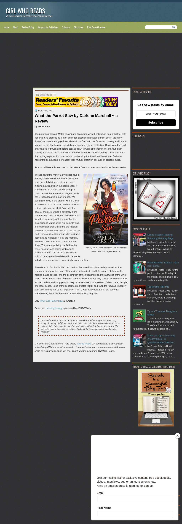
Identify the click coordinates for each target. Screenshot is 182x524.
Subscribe (156, 122)
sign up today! (84, 343)
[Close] (177, 435)
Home (6, 27)
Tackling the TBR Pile (158, 286)
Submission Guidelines (48, 27)
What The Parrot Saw (51, 301)
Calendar (66, 27)
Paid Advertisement (96, 27)
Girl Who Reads (25, 10)
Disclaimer (79, 27)
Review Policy (28, 27)
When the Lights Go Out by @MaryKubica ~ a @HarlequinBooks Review (161, 339)
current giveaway (53, 308)
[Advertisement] (91, 61)
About (15, 27)
